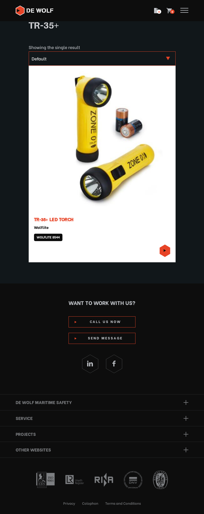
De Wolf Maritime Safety (44, 402)
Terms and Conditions (123, 503)
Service (24, 418)
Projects (26, 434)
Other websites (33, 449)
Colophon (90, 503)
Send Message (105, 337)
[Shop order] (102, 58)
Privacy (69, 503)
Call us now (105, 321)
